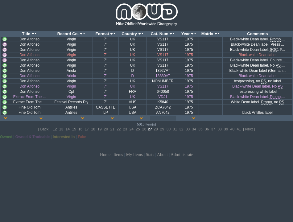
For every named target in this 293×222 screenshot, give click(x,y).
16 (80, 129)
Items (118, 154)
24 (132, 129)
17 (87, 129)
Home (105, 154)
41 (239, 129)
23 (125, 129)
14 (68, 129)
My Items (134, 154)
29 (162, 129)
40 (232, 129)
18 (93, 129)
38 (219, 129)
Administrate (182, 154)
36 (207, 129)
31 (175, 129)
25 (138, 129)
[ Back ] (44, 129)
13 (61, 129)
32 (181, 129)
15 (74, 129)
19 (99, 129)
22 (119, 129)
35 (200, 129)
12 (55, 129)
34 (194, 129)
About (162, 154)
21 (112, 129)
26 (144, 129)
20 (106, 129)
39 (226, 129)
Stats (150, 154)
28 (156, 129)
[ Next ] (249, 129)
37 (213, 129)
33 (188, 129)
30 (169, 129)
